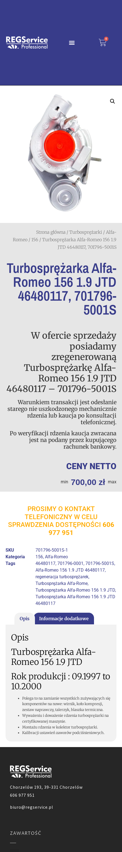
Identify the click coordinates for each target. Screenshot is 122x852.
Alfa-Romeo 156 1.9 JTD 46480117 (70, 570)
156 (34, 239)
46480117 (45, 563)
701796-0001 (70, 563)
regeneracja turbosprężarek (61, 576)
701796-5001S (99, 563)
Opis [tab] (24, 618)
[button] (71, 42)
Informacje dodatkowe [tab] (64, 618)
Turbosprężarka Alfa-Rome (61, 583)
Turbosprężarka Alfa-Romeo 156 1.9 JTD (75, 590)
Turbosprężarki (85, 232)
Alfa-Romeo (56, 556)
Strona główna (50, 232)
